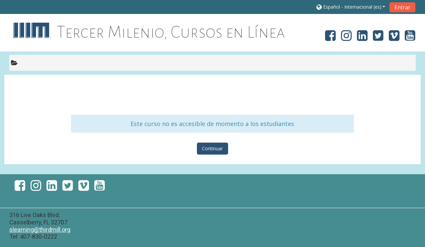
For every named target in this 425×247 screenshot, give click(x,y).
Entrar (402, 7)
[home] (31, 30)
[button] (350, 7)
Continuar (212, 148)
